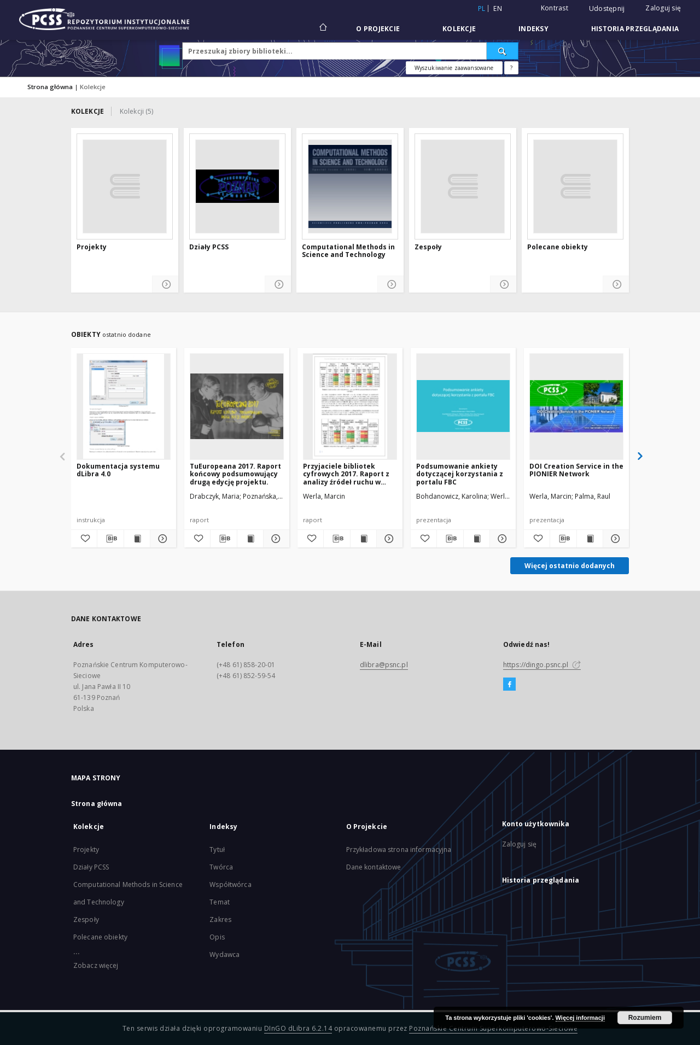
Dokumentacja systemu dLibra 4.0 (118, 470)
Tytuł (217, 849)
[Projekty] (125, 186)
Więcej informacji (580, 1017)
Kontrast (554, 8)
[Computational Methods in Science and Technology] (350, 186)
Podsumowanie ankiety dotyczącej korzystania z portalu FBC (459, 474)
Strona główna (50, 87)
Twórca (221, 867)
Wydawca (224, 954)
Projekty (92, 247)
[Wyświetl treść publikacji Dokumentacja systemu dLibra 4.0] (137, 539)
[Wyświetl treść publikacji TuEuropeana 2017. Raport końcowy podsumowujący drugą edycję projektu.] (250, 539)
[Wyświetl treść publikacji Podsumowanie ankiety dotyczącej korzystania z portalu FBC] (476, 539)
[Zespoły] (463, 186)
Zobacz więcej (96, 965)
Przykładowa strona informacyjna (399, 849)
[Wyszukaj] (502, 51)
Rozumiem (645, 1017)
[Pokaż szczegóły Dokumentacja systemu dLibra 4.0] (161, 539)
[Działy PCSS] (237, 186)
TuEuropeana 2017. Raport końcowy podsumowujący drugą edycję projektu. (235, 474)
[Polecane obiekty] (575, 186)
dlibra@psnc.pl (384, 664)
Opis (216, 937)
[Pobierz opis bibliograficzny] (110, 539)
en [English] (497, 8)
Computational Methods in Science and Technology (348, 251)
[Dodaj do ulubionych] (84, 539)
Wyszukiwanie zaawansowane (454, 68)
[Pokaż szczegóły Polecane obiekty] (616, 284)
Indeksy (533, 28)
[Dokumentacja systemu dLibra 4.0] (123, 406)
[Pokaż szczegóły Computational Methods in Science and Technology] (391, 284)
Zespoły (428, 247)
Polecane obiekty (557, 247)
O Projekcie (378, 28)
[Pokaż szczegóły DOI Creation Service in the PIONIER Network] (614, 539)
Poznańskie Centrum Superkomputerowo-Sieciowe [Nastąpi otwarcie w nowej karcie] (493, 1028)
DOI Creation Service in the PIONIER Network (576, 470)
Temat (219, 902)
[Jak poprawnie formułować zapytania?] (511, 67)
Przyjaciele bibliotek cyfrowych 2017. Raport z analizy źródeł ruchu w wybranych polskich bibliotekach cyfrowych (346, 474)
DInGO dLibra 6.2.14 (298, 1028)
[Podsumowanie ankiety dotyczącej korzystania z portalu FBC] (463, 406)
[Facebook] (509, 685)
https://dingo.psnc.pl (542, 664)
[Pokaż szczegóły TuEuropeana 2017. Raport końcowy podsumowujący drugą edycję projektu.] (275, 539)
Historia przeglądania (635, 28)
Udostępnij (607, 8)
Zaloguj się (663, 8)
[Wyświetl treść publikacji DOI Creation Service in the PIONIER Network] (590, 539)
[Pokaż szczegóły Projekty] (165, 284)
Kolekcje (459, 28)
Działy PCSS (209, 247)
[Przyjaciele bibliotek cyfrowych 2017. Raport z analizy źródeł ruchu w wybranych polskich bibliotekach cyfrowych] (350, 406)
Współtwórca (230, 884)
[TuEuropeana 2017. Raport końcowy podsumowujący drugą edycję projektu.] (236, 406)
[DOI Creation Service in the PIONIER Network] (576, 406)
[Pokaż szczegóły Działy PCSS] (278, 284)
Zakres (220, 919)
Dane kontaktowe (373, 867)
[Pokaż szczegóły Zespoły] (503, 284)
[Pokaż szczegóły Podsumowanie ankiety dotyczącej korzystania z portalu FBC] (501, 539)
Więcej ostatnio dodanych (569, 565)
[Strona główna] (322, 28)
